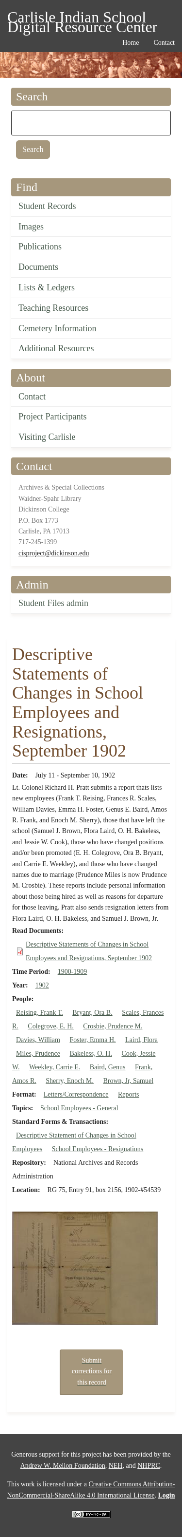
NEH (116, 1465)
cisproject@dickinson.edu (53, 553)
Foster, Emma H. (92, 1040)
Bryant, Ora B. (92, 1012)
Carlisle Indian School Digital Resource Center (82, 18)
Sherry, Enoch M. (70, 1080)
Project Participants (52, 416)
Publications (40, 246)
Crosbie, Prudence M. (112, 1026)
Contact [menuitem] (164, 42)
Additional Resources (56, 348)
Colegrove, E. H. (50, 1026)
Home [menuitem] (130, 42)
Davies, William (38, 1040)
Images (31, 226)
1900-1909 (72, 971)
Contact (32, 396)
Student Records (47, 206)
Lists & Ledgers (46, 287)
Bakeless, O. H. (90, 1053)
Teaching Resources (53, 308)
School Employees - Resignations (98, 1149)
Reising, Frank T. (39, 1012)
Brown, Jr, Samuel (128, 1080)
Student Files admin (53, 603)
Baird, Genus (108, 1067)
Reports (128, 1094)
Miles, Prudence (38, 1053)
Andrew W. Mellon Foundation (62, 1465)
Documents (38, 267)
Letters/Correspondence (76, 1094)
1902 (42, 985)
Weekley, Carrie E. (54, 1067)
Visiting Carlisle (46, 437)
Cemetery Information (57, 328)
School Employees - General (79, 1108)
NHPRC (148, 1465)
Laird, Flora (141, 1040)
